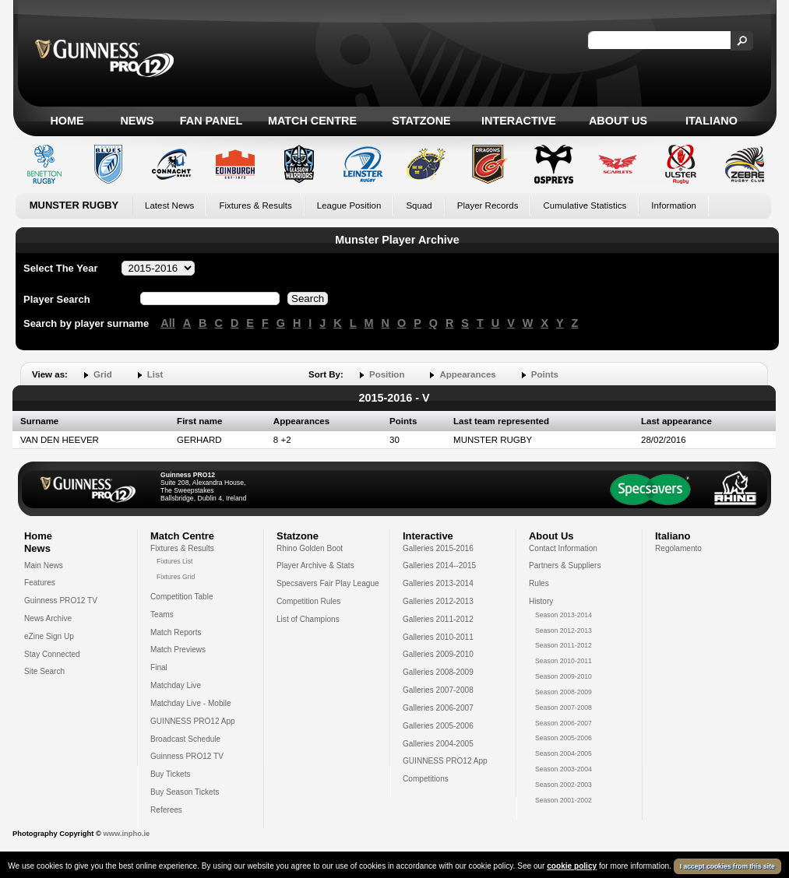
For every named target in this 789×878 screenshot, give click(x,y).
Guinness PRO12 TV (60, 600)
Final (158, 667)
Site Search (44, 671)
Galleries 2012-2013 (438, 601)
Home (66, 120)
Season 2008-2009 (563, 692)
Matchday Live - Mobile (190, 703)
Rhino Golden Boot (310, 548)
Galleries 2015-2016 (438, 548)
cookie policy (572, 866)
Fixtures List (175, 561)
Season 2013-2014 (563, 615)
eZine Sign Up (49, 636)
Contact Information (563, 548)
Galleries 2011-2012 (438, 619)
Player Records (488, 205)
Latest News (169, 205)
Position (386, 374)
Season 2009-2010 (563, 676)
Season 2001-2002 (563, 800)
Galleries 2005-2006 (438, 726)
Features (39, 582)
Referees (166, 810)
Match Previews (178, 649)
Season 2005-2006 (563, 738)
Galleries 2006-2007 (438, 708)
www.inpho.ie (126, 834)
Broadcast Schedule (185, 739)
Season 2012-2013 (563, 630)
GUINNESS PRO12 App (192, 721)
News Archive (48, 618)
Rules (539, 583)
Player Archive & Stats (315, 565)
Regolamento (678, 548)
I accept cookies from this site (727, 866)
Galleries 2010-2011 (438, 637)
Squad (418, 205)
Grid (102, 374)
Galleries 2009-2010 (438, 654)
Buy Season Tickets (185, 792)
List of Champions (308, 619)
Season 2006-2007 (563, 723)
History (541, 601)
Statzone (421, 120)
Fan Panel (211, 120)
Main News (43, 565)
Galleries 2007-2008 (438, 690)
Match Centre (312, 120)
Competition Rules (308, 601)
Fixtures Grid (176, 577)
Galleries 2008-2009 (438, 672)
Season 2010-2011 (563, 661)
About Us (618, 120)
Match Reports (176, 632)
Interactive (518, 120)
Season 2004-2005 (563, 753)
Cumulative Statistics (584, 205)
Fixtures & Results (255, 205)
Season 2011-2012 (563, 645)
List (155, 374)
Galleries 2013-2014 (438, 583)
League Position (349, 205)
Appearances (467, 374)
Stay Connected (52, 654)
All (167, 323)
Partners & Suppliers (565, 565)
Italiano (711, 120)
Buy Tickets (170, 774)
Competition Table (181, 596)
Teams (162, 614)
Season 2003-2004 (563, 769)
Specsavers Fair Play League (328, 583)
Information (673, 205)
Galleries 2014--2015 (439, 565)
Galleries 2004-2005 (438, 743)
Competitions (426, 778)
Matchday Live (175, 685)
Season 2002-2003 (563, 784)
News (136, 120)
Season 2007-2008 (563, 707)
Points (544, 374)
